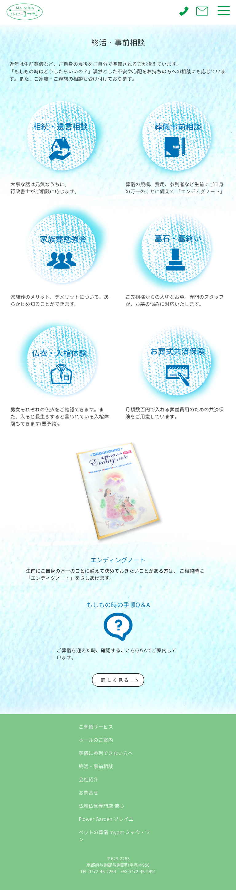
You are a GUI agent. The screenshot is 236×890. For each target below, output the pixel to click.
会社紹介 (88, 779)
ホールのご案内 (96, 740)
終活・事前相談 (96, 766)
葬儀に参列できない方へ (106, 753)
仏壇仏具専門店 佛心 (101, 806)
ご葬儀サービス (96, 726)
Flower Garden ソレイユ (106, 819)
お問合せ (88, 792)
